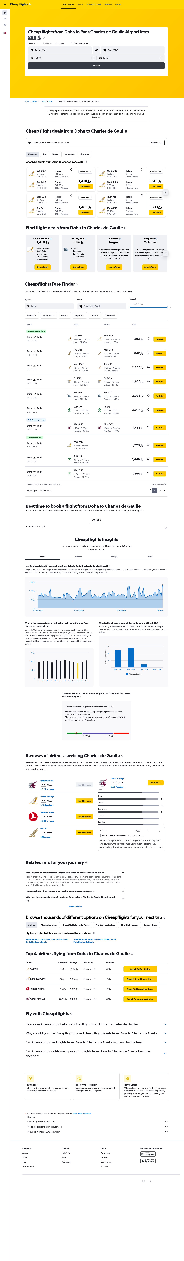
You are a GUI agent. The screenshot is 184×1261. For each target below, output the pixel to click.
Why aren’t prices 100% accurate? (98, 1132)
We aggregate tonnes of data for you (98, 1126)
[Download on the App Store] (148, 1160)
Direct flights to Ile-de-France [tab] (77, 925)
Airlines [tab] (79, 556)
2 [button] (160, 490)
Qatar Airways (47, 781)
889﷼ (35, 37)
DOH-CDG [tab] (96, 520)
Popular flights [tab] (151, 925)
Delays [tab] (115, 556)
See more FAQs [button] (75, 906)
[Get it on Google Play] (148, 1154)
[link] (43, 267)
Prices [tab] (43, 556)
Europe (35, 101)
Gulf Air (44, 828)
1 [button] (154, 490)
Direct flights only (83, 43)
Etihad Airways (48, 796)
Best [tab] (45, 154)
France (43, 101)
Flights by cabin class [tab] (105, 925)
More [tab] (150, 556)
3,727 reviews (47, 789)
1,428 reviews (47, 805)
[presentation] (44, 37)
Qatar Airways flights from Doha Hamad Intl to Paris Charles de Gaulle (48, 940)
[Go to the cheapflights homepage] (20, 4)
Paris (51, 101)
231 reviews (46, 837)
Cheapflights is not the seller (98, 1121)
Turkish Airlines (48, 812)
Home (27, 101)
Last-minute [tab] (69, 154)
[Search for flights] (4, 13)
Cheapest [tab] (33, 154)
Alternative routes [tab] (49, 925)
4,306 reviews (47, 821)
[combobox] (34, 43)
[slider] (169, 307)
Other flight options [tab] (130, 925)
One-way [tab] (85, 154)
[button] (5, 4)
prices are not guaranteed (82, 1114)
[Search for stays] (4, 19)
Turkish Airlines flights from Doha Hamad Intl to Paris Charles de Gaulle (95, 940)
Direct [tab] (56, 154)
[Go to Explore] (4, 25)
